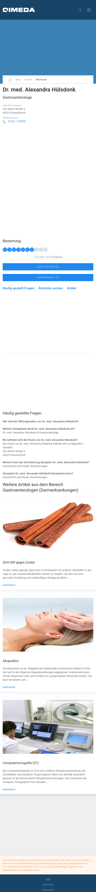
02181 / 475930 (17, 121)
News (18, 80)
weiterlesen (9, 585)
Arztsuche (41, 80)
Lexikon (28, 80)
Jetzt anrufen (48, 267)
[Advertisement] (48, 47)
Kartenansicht (48, 278)
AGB (48, 879)
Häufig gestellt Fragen (18, 288)
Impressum (48, 884)
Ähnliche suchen (51, 288)
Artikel (71, 288)
